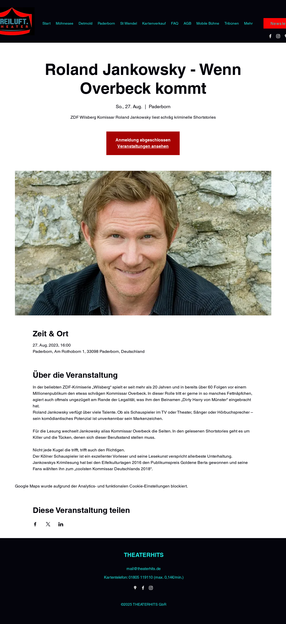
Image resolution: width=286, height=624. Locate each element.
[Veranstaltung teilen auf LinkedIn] (60, 524)
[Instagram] (278, 36)
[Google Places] (135, 587)
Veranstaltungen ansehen (143, 146)
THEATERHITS (144, 554)
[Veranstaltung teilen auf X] (48, 524)
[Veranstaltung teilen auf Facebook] (35, 524)
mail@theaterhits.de (143, 568)
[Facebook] (270, 36)
